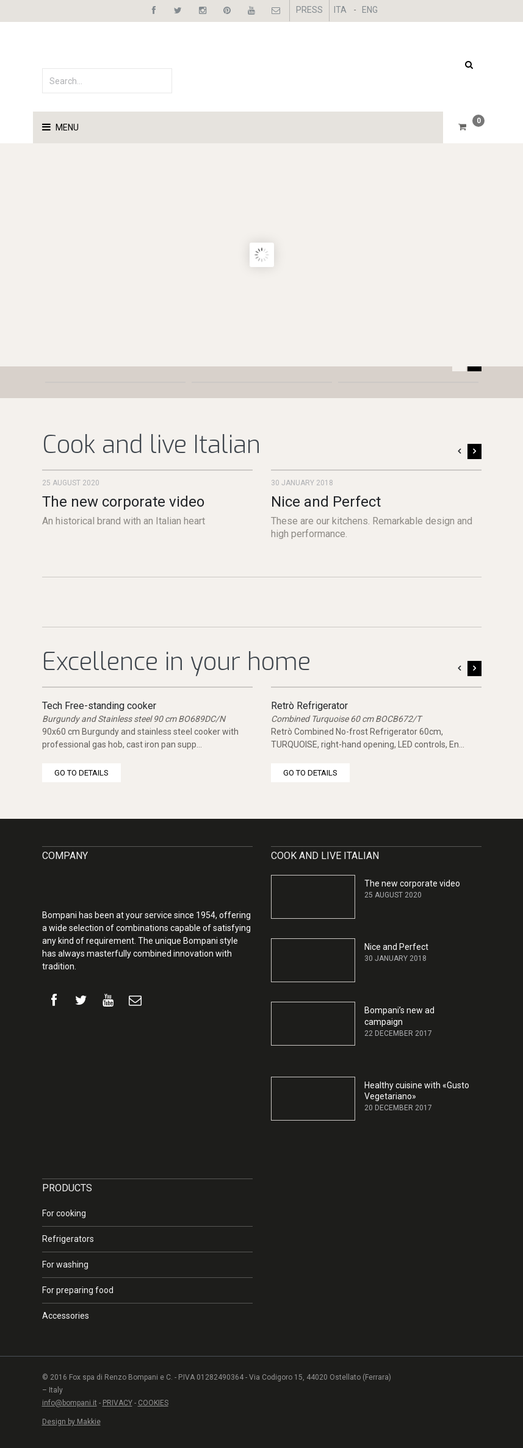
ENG (370, 10)
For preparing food (78, 1290)
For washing (65, 1264)
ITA (340, 10)
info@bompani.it (69, 1403)
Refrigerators (68, 1239)
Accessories (65, 1316)
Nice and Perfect (326, 501)
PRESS (309, 10)
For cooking (64, 1213)
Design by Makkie (71, 1422)
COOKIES (153, 1403)
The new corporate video (123, 501)
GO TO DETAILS (81, 772)
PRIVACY (117, 1403)
